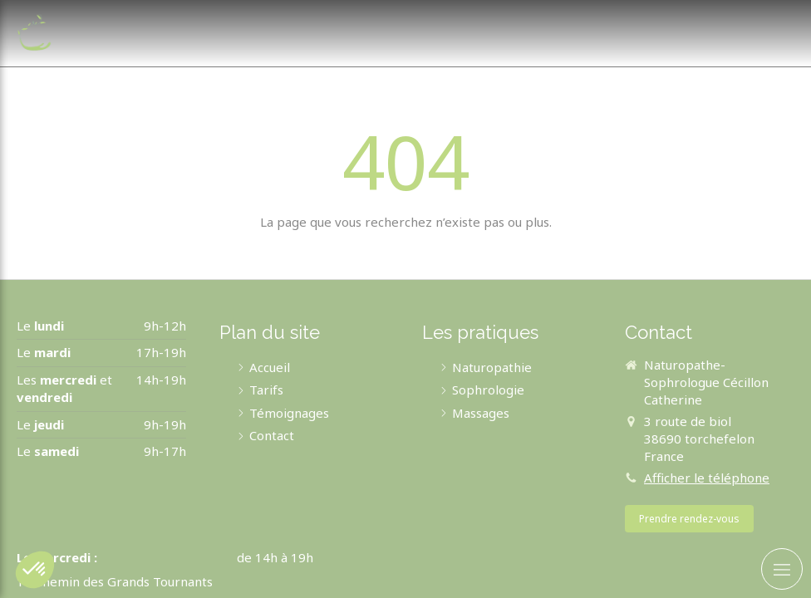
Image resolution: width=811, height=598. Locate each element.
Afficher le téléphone (706, 477)
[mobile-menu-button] (782, 569)
